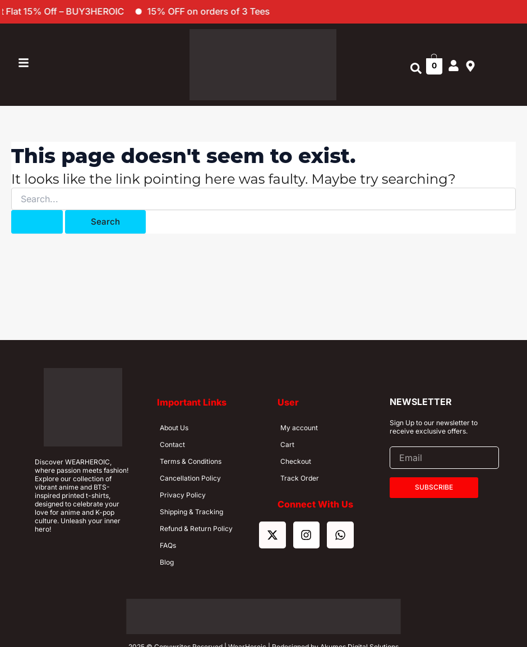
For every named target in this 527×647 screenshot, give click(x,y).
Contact (172, 444)
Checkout (295, 461)
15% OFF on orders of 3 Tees (228, 11)
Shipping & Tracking (191, 512)
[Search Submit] (37, 222)
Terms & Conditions (190, 461)
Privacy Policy (183, 495)
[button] (415, 68)
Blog (167, 562)
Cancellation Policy (190, 478)
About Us (174, 427)
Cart (287, 444)
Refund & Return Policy (196, 528)
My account (299, 427)
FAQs (168, 545)
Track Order (299, 478)
